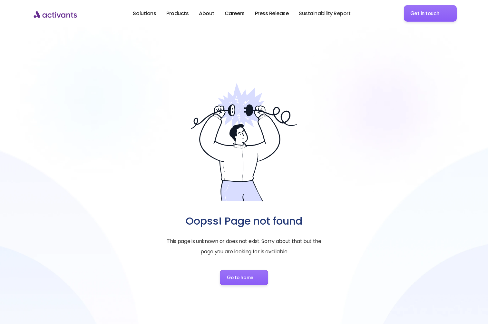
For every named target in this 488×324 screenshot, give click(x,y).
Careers (235, 13)
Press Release (272, 13)
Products (177, 13)
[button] (244, 277)
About (206, 13)
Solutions (144, 13)
